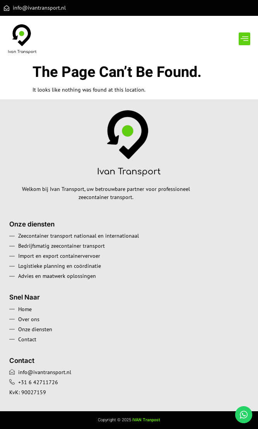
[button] (244, 38)
